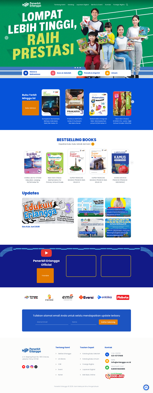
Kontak (108, 5)
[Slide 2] (77, 67)
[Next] (132, 102)
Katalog (71, 5)
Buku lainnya (30, 108)
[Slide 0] (72, 67)
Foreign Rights (119, 5)
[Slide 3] (80, 67)
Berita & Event (97, 5)
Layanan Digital (83, 5)
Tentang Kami (59, 5)
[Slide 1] (75, 67)
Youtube (45, 275)
